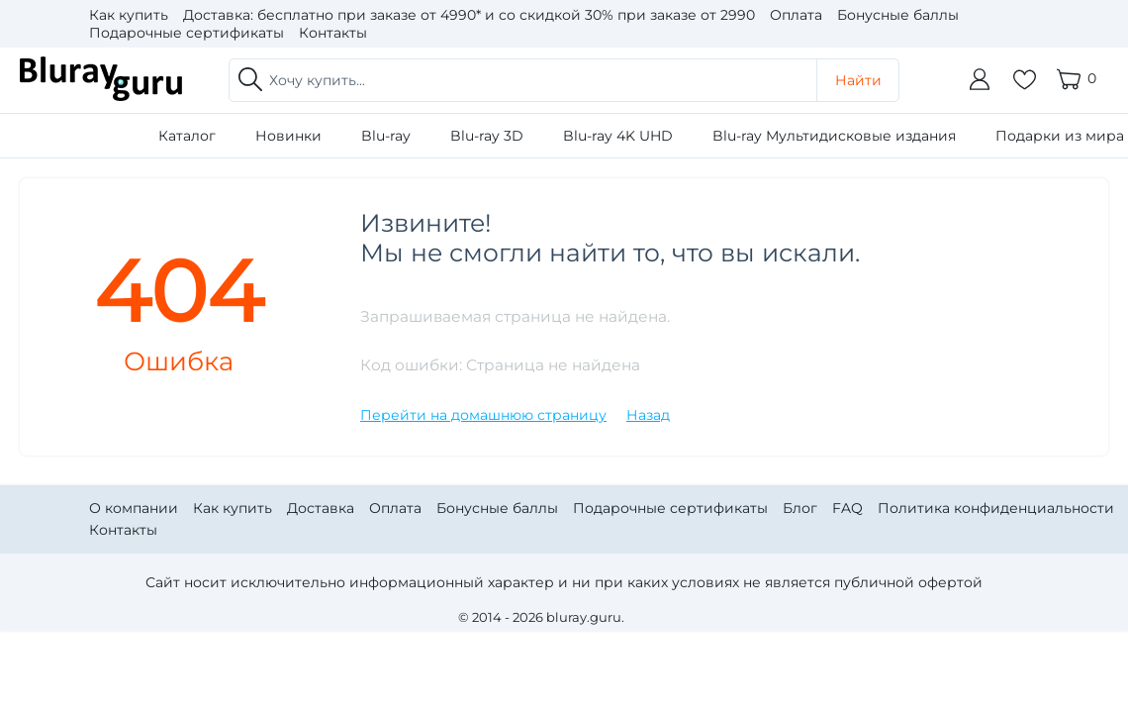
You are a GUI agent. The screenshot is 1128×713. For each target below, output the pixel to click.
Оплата (796, 15)
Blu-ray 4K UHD (618, 136)
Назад (648, 415)
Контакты (333, 33)
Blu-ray (386, 136)
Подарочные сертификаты (186, 33)
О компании (133, 508)
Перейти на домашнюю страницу (483, 415)
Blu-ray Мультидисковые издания (834, 136)
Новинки (288, 136)
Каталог (187, 136)
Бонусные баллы (898, 15)
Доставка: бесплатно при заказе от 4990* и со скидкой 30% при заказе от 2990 (469, 15)
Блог (800, 508)
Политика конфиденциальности (996, 508)
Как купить (128, 15)
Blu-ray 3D (486, 136)
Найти (858, 80)
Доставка (320, 508)
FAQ (847, 508)
